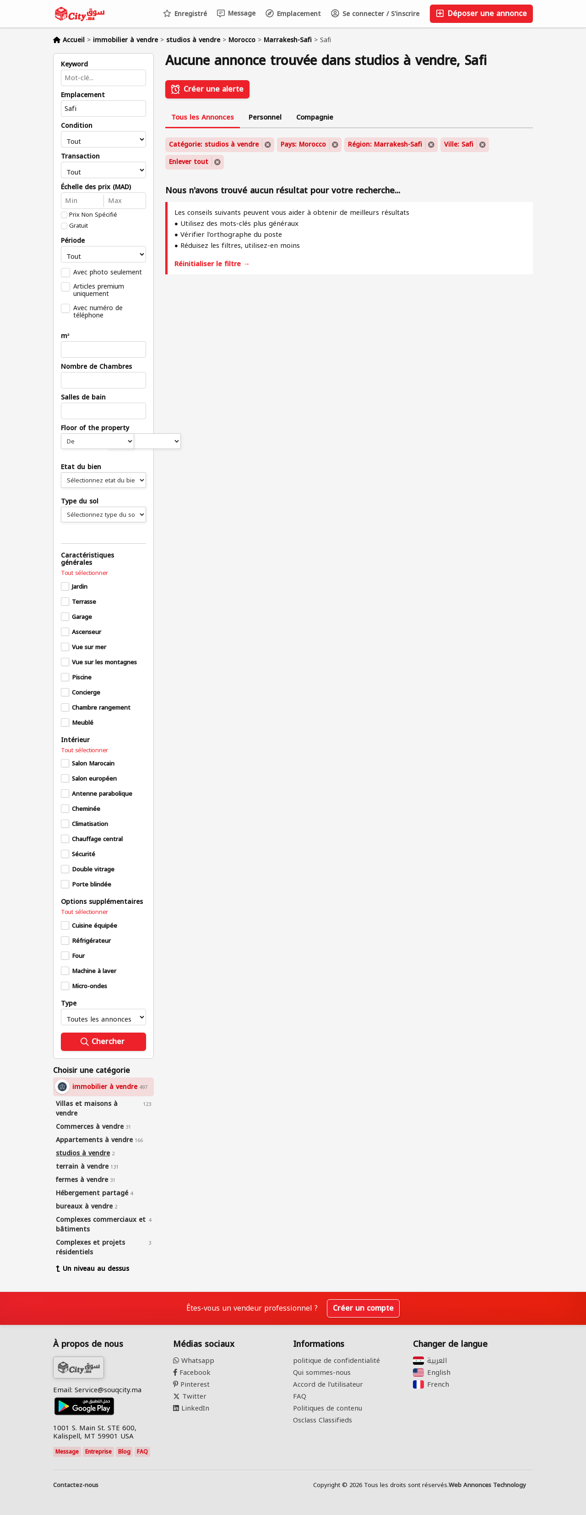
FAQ (142, 1452)
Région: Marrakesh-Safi (385, 144)
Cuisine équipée (94, 925)
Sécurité (83, 854)
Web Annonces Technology (487, 1485)
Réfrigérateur (91, 941)
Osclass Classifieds (322, 1420)
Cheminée (86, 809)
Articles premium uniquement (98, 290)
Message (236, 13)
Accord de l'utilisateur (328, 1384)
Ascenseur (86, 632)
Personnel (265, 117)
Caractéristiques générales (87, 559)
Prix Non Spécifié (93, 215)
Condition (76, 126)
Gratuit (78, 226)
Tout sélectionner (84, 573)
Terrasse (84, 602)
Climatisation (90, 824)
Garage (82, 617)
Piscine (82, 677)
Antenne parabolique (102, 794)
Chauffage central (97, 839)
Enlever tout (188, 162)
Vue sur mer (89, 647)
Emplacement (293, 14)
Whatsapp (193, 1360)
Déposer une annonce (481, 13)
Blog (124, 1452)
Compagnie (314, 117)
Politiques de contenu (327, 1408)
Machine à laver (94, 971)
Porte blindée (91, 884)
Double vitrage (93, 869)
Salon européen (94, 778)
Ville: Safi (458, 144)
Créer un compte (363, 1308)
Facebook (192, 1372)
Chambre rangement (101, 707)
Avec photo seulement (107, 272)
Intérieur (75, 740)
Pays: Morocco (303, 144)
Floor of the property (95, 428)
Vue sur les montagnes (104, 662)
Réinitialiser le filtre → (212, 263)
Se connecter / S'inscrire (375, 14)
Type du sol (79, 501)
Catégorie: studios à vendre (214, 144)
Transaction (80, 156)
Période (73, 241)
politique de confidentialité (336, 1360)
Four (78, 956)
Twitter (189, 1396)
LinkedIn (191, 1408)
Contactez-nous (75, 1485)
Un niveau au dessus (92, 1269)
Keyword (74, 64)
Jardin (79, 586)
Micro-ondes (89, 986)
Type (68, 1003)
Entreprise (98, 1452)
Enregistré (185, 14)
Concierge (86, 692)
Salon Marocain (93, 763)
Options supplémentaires (102, 902)
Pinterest (191, 1384)
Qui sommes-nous (322, 1372)
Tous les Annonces (202, 117)
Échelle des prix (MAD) (96, 187)
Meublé (82, 722)
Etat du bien (81, 467)
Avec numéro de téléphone (98, 311)
